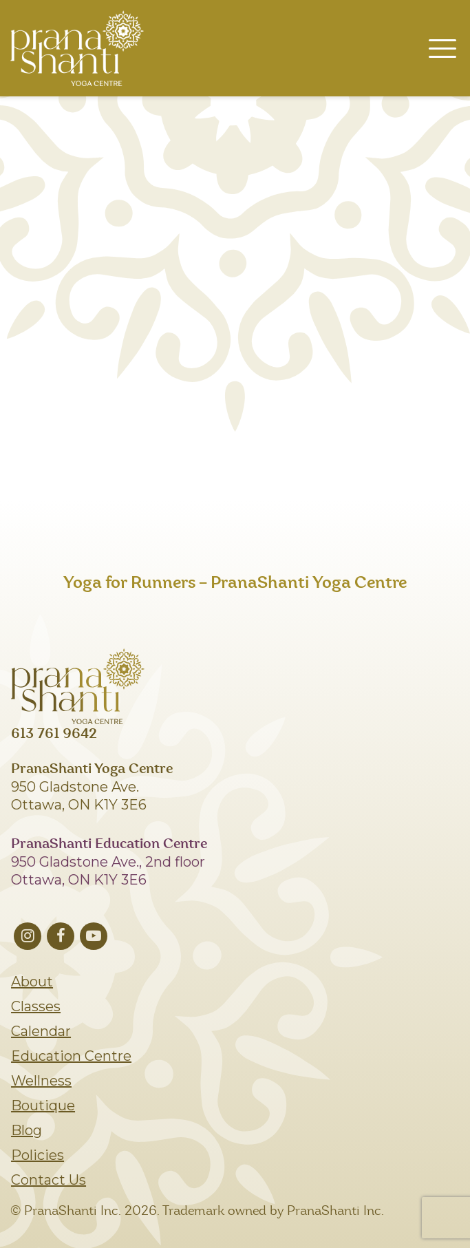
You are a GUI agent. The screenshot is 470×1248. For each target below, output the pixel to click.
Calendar (41, 1031)
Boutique (43, 1105)
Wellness (41, 1080)
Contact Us (48, 1180)
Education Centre (71, 1056)
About (32, 981)
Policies (37, 1155)
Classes (36, 1006)
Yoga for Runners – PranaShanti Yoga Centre (235, 583)
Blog (26, 1130)
